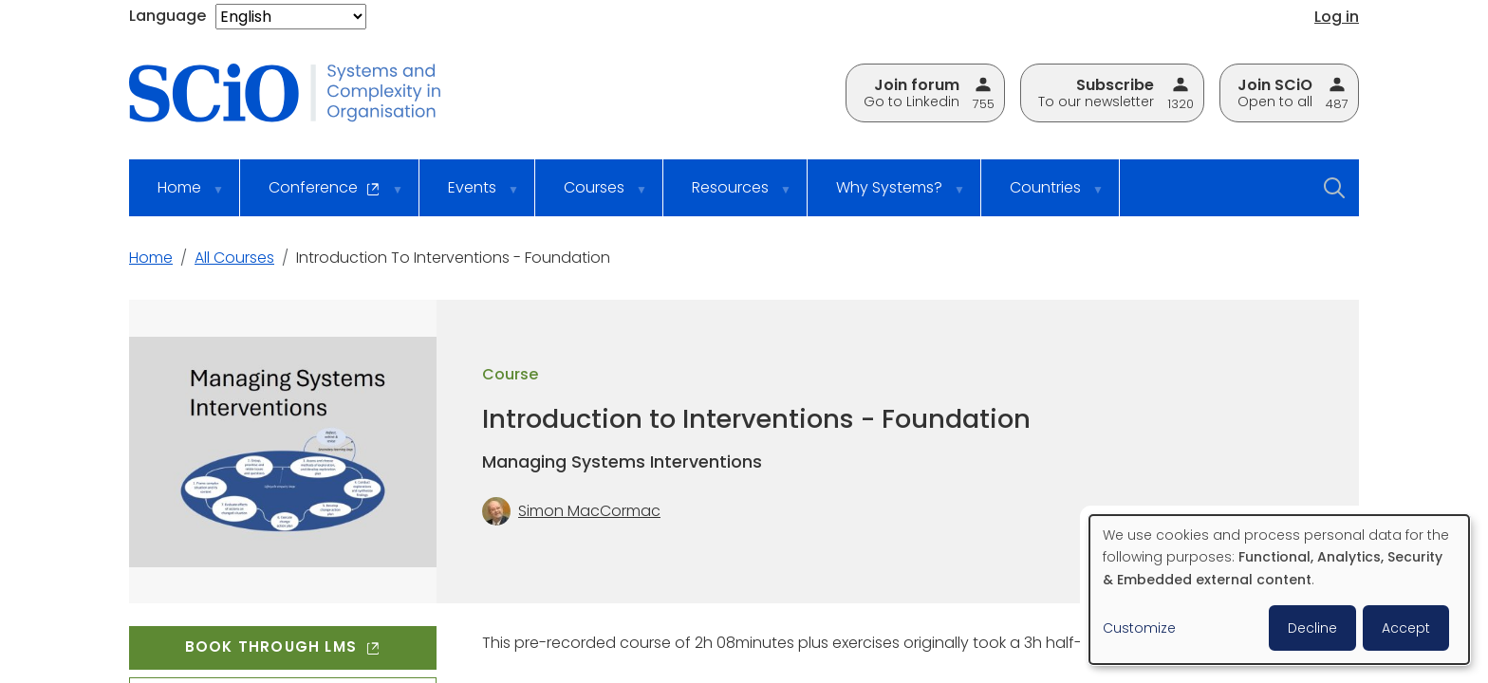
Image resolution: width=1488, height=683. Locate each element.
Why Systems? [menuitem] (888, 196)
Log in (1336, 17)
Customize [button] (1139, 627)
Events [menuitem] (471, 196)
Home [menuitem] (178, 196)
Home (151, 257)
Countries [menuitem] (1044, 196)
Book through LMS (283, 646)
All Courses (234, 257)
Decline (1312, 627)
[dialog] (1279, 589)
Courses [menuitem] (593, 196)
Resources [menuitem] (729, 196)
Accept (1406, 627)
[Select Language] (290, 16)
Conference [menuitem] (323, 196)
